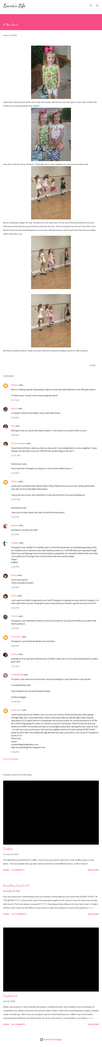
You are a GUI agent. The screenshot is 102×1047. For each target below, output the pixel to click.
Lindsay (14, 654)
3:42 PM (15, 607)
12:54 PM (15, 499)
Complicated (10, 996)
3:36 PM (15, 587)
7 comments (18, 870)
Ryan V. (14, 408)
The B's (14, 616)
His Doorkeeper (18, 443)
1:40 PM (15, 752)
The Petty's (16, 636)
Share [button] (93, 365)
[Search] (90, 4)
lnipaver (14, 525)
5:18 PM (15, 628)
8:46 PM (15, 645)
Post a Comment (10, 759)
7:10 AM (15, 473)
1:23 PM (15, 517)
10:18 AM (15, 701)
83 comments (18, 1024)
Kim (13, 426)
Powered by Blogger (51, 1039)
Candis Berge (17, 674)
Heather (15, 542)
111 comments (19, 914)
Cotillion (8, 849)
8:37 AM (15, 400)
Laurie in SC (16, 710)
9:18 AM (15, 417)
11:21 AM (15, 455)
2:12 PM (15, 534)
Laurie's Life (14, 5)
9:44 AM (15, 435)
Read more (93, 870)
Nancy (14, 575)
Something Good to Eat (16, 885)
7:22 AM (15, 666)
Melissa (14, 385)
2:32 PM (15, 566)
